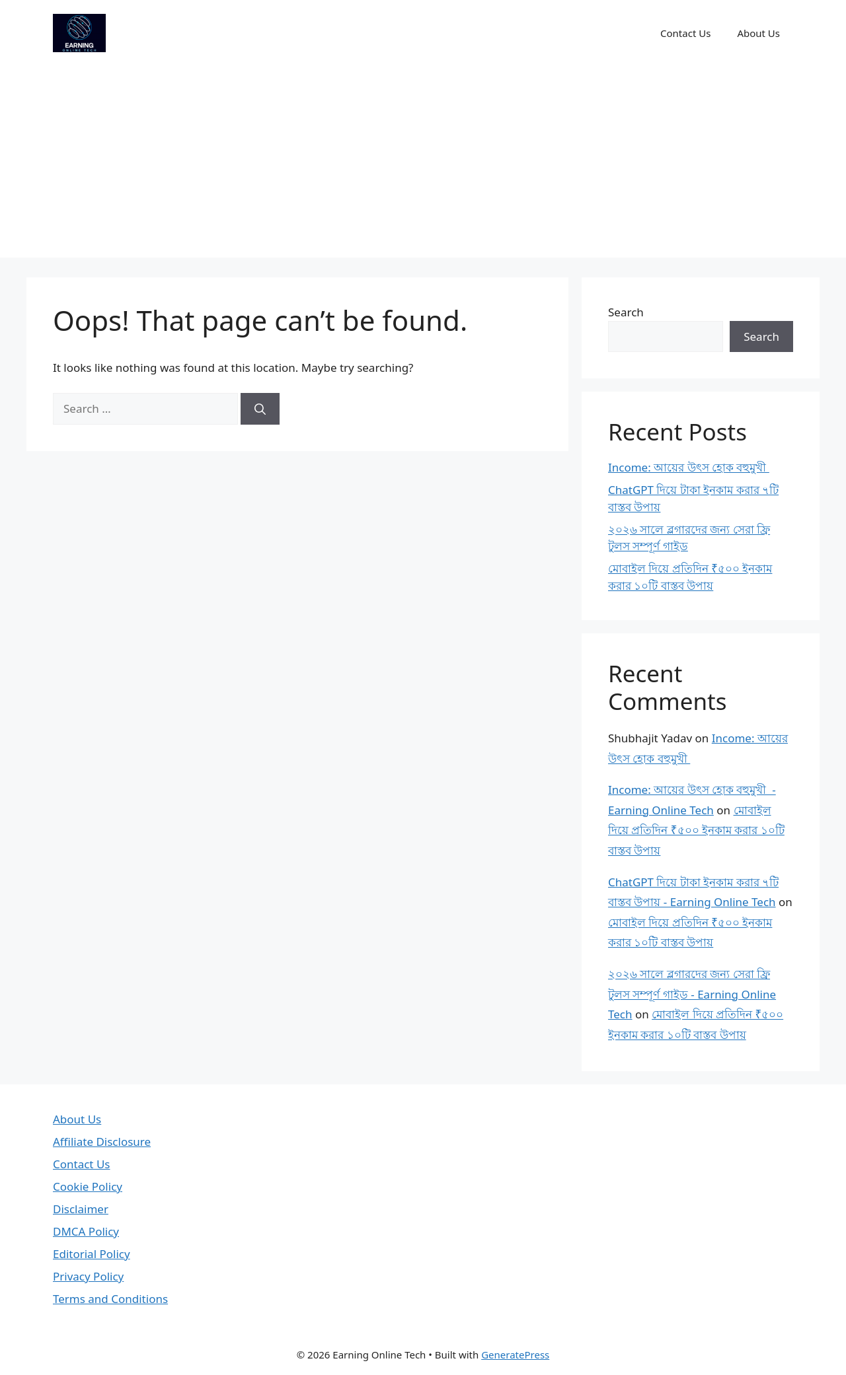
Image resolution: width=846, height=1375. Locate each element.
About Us (758, 33)
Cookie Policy (87, 1186)
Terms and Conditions (110, 1298)
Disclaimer (80, 1208)
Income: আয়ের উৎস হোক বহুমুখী (688, 467)
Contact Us (685, 33)
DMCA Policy (86, 1231)
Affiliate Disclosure (102, 1141)
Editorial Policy (91, 1253)
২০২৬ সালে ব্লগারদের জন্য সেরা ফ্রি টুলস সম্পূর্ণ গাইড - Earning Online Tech (692, 994)
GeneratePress (515, 1354)
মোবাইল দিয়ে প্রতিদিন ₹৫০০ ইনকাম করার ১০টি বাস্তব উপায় (696, 830)
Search (626, 312)
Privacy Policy (88, 1276)
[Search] (260, 409)
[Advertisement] (423, 165)
